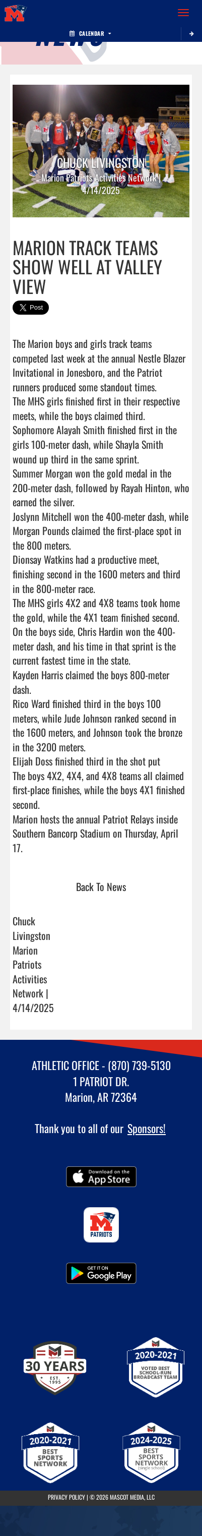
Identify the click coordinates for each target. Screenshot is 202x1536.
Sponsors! (146, 1128)
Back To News (101, 886)
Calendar (90, 33)
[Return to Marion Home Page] (15, 12)
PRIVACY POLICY (66, 1497)
